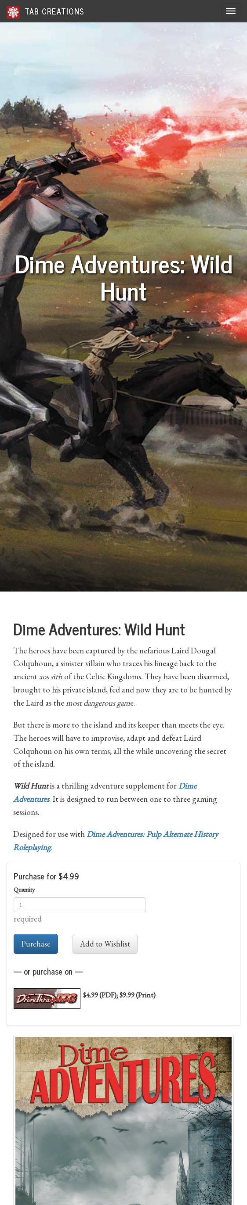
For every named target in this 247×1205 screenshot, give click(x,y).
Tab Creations (45, 11)
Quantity (24, 889)
